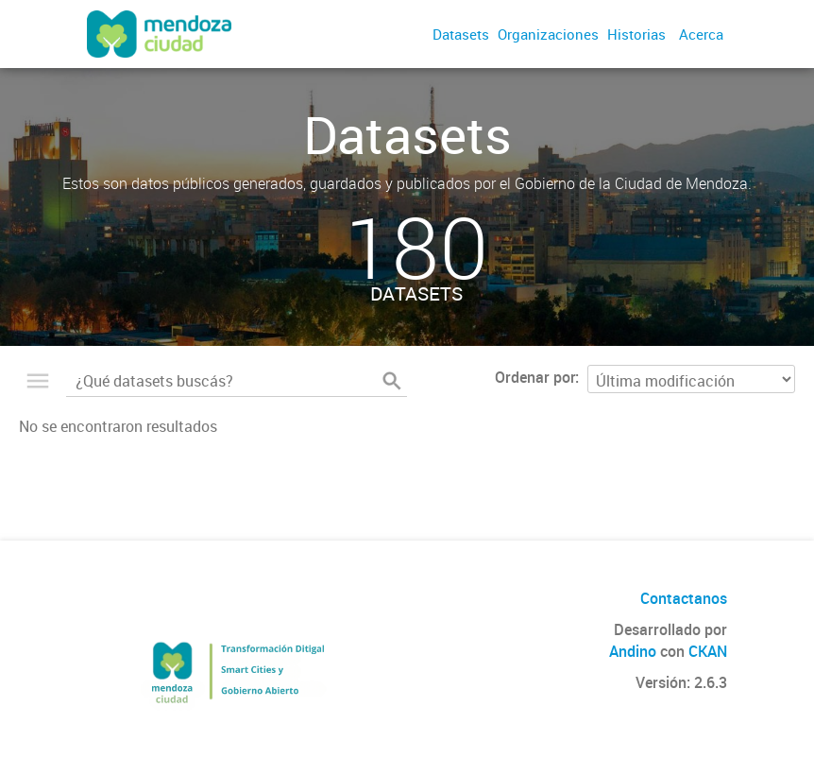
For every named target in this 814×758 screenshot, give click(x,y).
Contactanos (683, 598)
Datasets (460, 34)
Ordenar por (535, 377)
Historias (636, 34)
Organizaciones (548, 34)
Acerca (701, 34)
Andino (632, 651)
